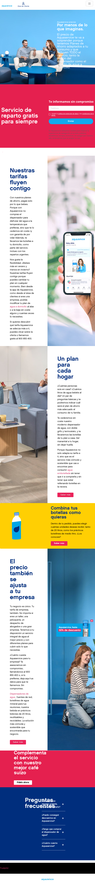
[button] (53, 804)
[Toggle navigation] (89, 3)
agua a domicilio (18, 307)
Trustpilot (4, 868)
